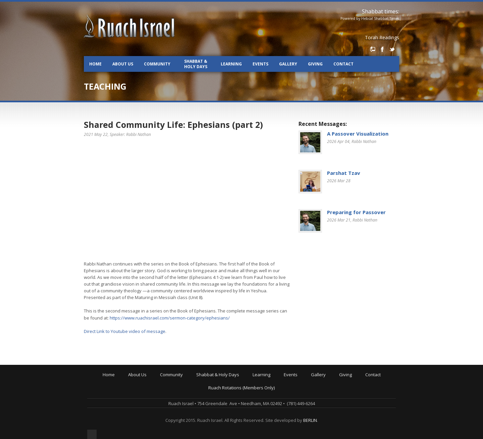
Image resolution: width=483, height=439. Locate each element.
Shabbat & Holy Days (195, 63)
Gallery (288, 64)
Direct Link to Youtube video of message (124, 331)
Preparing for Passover (356, 212)
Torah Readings (382, 37)
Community (157, 64)
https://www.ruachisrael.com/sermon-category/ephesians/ (170, 318)
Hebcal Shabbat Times (380, 18)
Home (95, 64)
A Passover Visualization (357, 133)
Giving (315, 64)
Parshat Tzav (343, 172)
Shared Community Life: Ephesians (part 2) (173, 124)
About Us (122, 64)
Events (260, 64)
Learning (231, 64)
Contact (343, 64)
